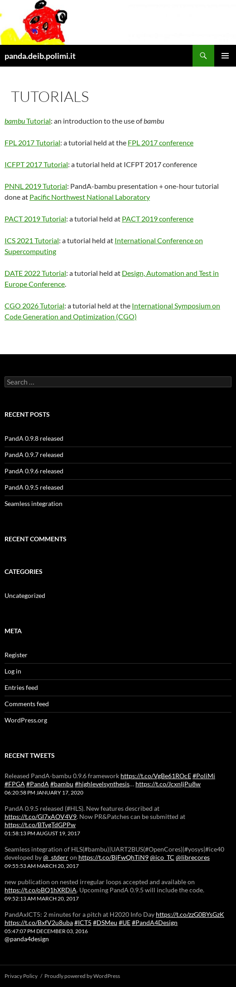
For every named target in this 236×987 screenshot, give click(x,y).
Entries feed (21, 687)
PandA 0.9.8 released (34, 438)
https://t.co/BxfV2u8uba (39, 922)
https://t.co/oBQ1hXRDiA (41, 890)
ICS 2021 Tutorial (32, 240)
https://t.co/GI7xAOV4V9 (41, 816)
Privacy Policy (21, 976)
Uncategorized (25, 595)
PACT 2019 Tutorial (35, 218)
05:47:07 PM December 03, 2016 (46, 931)
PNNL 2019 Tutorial (36, 186)
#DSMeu (105, 922)
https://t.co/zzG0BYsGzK (190, 914)
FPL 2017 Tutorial (32, 142)
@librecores (193, 857)
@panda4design (27, 939)
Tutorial (28, 120)
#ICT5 (83, 922)
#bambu (61, 784)
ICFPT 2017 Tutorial (36, 164)
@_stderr (55, 857)
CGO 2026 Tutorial (34, 305)
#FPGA (15, 784)
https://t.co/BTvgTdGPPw (40, 824)
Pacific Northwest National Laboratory (89, 197)
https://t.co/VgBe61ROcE (155, 776)
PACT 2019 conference (157, 218)
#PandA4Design (155, 922)
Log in (13, 671)
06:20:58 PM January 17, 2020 (44, 792)
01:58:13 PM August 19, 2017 (42, 833)
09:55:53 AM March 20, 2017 (42, 865)
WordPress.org (26, 720)
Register (16, 655)
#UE (124, 922)
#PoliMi (204, 776)
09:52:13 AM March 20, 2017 (42, 898)
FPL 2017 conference (160, 142)
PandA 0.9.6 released (34, 471)
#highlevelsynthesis (102, 784)
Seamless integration (34, 503)
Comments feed (27, 704)
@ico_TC (162, 857)
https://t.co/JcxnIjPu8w (168, 784)
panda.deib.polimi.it (40, 56)
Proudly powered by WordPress (82, 976)
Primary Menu (225, 56)
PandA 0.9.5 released (34, 487)
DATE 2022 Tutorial (35, 273)
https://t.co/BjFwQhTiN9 (113, 857)
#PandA (37, 784)
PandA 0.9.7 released (34, 454)
